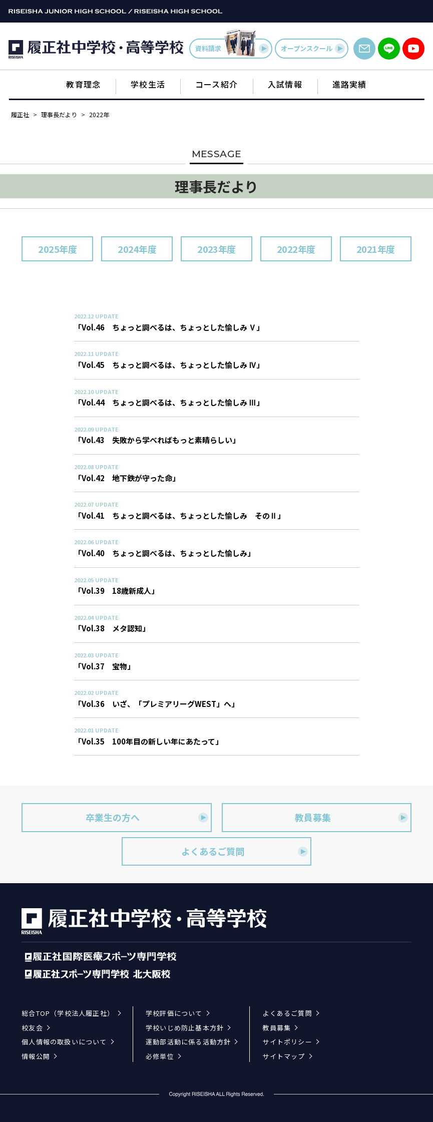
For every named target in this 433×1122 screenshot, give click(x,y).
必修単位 (160, 1056)
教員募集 (351, 817)
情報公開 (36, 1056)
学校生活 (148, 84)
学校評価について (174, 1013)
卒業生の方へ (147, 817)
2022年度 (296, 248)
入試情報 (285, 84)
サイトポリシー (287, 1041)
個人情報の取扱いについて (64, 1041)
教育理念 (83, 84)
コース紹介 (216, 84)
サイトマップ (283, 1056)
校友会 (32, 1027)
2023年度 (216, 248)
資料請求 (232, 48)
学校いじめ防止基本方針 (185, 1027)
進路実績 (349, 84)
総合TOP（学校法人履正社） (68, 1013)
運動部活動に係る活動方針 (188, 1041)
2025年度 (57, 248)
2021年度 (375, 248)
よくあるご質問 (244, 851)
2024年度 (137, 248)
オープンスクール (313, 49)
